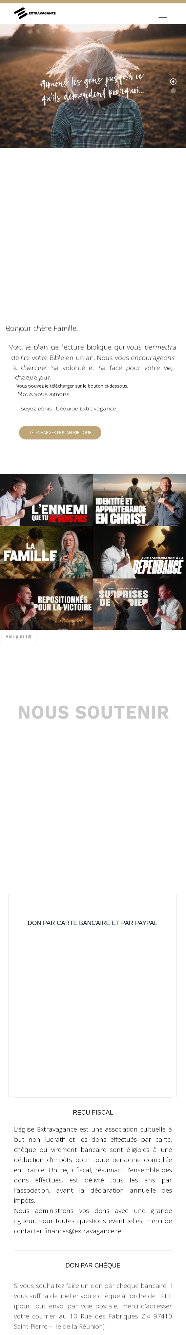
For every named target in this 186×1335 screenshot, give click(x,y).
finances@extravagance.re (82, 1189)
